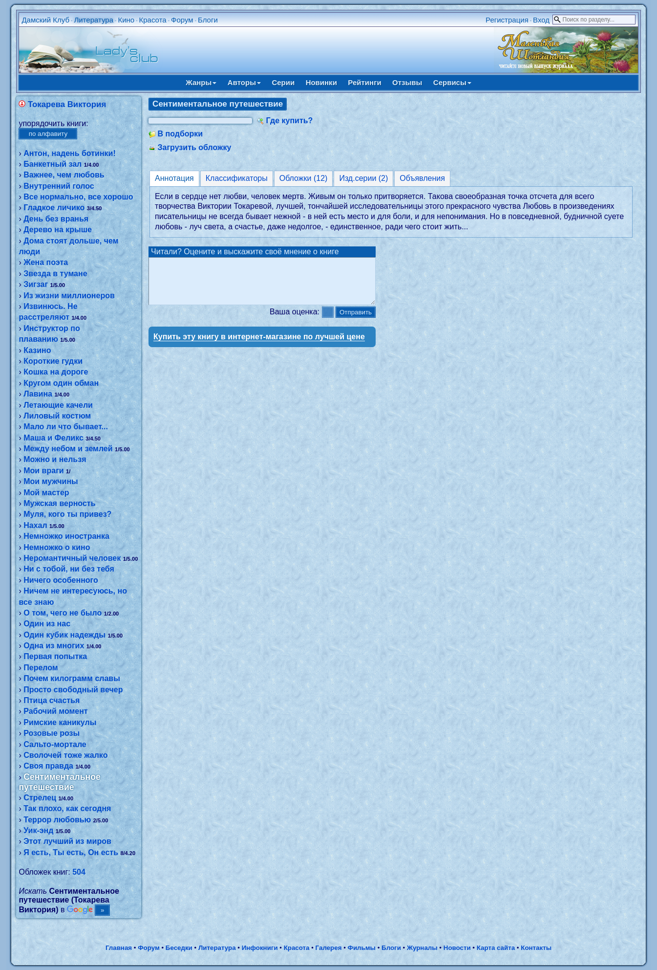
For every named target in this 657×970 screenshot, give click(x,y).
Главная (119, 947)
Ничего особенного (60, 580)
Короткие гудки (53, 361)
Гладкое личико (54, 207)
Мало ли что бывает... (65, 426)
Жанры (201, 82)
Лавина (37, 394)
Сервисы (452, 82)
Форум (182, 20)
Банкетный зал (52, 164)
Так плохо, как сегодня (67, 808)
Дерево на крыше (57, 229)
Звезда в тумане (55, 273)
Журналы (422, 947)
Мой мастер (46, 492)
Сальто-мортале (54, 744)
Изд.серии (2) (363, 178)
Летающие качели (58, 405)
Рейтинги (364, 82)
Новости (457, 947)
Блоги (208, 20)
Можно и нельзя (54, 459)
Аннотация (174, 178)
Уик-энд (38, 830)
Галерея (329, 947)
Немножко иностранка (66, 536)
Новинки (321, 82)
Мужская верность (59, 503)
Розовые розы (51, 733)
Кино (126, 20)
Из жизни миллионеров (69, 295)
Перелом (40, 667)
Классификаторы (237, 178)
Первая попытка (55, 656)
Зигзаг (35, 284)
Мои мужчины (50, 481)
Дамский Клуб (45, 20)
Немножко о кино (56, 547)
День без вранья (55, 219)
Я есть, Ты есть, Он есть (70, 852)
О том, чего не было (62, 613)
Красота (153, 20)
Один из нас (46, 623)
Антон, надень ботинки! (69, 153)
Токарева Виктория (67, 104)
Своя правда (48, 766)
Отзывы (407, 82)
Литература (93, 20)
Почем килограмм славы (71, 678)
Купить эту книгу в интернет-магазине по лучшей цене (259, 345)
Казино (37, 350)
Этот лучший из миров (67, 841)
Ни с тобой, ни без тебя (68, 569)
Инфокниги (260, 947)
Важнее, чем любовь (63, 175)
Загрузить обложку (195, 147)
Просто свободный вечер (73, 689)
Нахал (35, 525)
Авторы (244, 82)
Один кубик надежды (64, 635)
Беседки (179, 947)
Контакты (536, 947)
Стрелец (39, 798)
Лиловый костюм (57, 416)
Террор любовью (57, 820)
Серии (283, 82)
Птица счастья (51, 700)
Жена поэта (45, 262)
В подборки (180, 134)
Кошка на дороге (55, 372)
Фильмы (362, 947)
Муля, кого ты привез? (67, 514)
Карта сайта (496, 947)
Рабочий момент (55, 711)
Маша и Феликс (53, 438)
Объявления (422, 178)
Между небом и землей (67, 448)
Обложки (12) (303, 178)
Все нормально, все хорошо (78, 197)
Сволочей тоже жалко (65, 755)
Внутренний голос (58, 186)
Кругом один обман (61, 383)
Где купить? (289, 120)
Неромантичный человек (72, 558)
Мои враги (43, 470)
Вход (541, 20)
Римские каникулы (59, 722)
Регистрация (507, 20)
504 (78, 872)
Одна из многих (53, 645)
